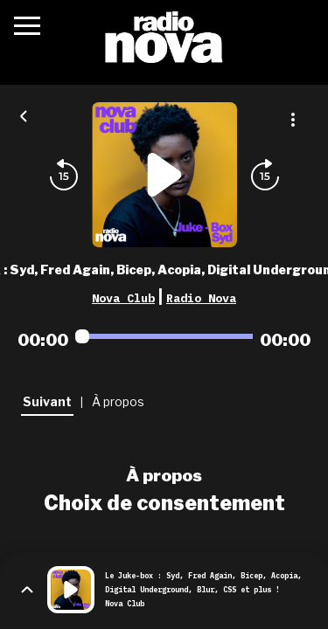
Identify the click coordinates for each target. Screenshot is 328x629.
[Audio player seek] (164, 336)
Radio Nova (201, 298)
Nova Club (123, 298)
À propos (164, 475)
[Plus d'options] (293, 119)
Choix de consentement (164, 503)
